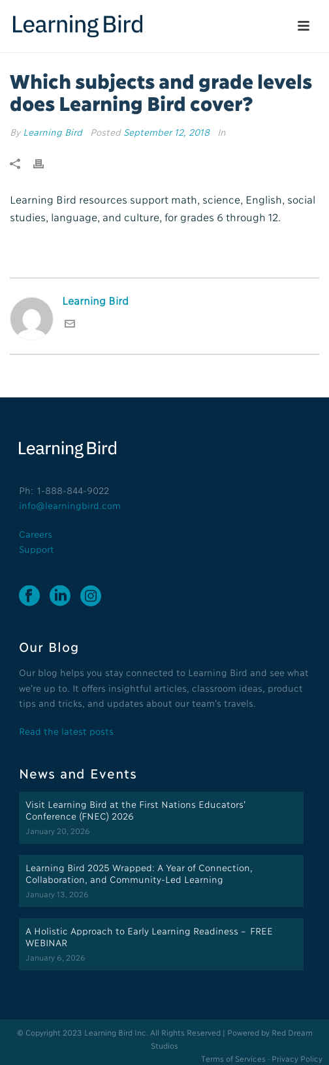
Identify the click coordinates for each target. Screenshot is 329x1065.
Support (36, 548)
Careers (35, 533)
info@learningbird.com (70, 504)
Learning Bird (52, 131)
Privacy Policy (297, 1058)
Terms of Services (233, 1058)
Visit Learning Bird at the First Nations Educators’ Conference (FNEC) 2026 (135, 809)
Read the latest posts (66, 730)
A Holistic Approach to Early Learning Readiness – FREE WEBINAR (148, 936)
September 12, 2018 (166, 131)
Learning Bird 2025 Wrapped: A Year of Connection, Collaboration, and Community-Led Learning (138, 872)
